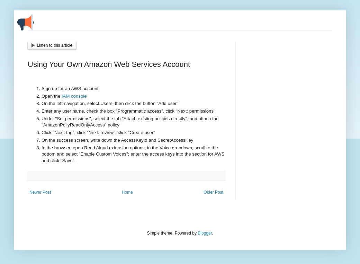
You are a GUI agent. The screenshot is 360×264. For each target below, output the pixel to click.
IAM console (74, 96)
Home (127, 192)
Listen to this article (52, 45)
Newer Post (40, 192)
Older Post (213, 192)
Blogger (205, 233)
